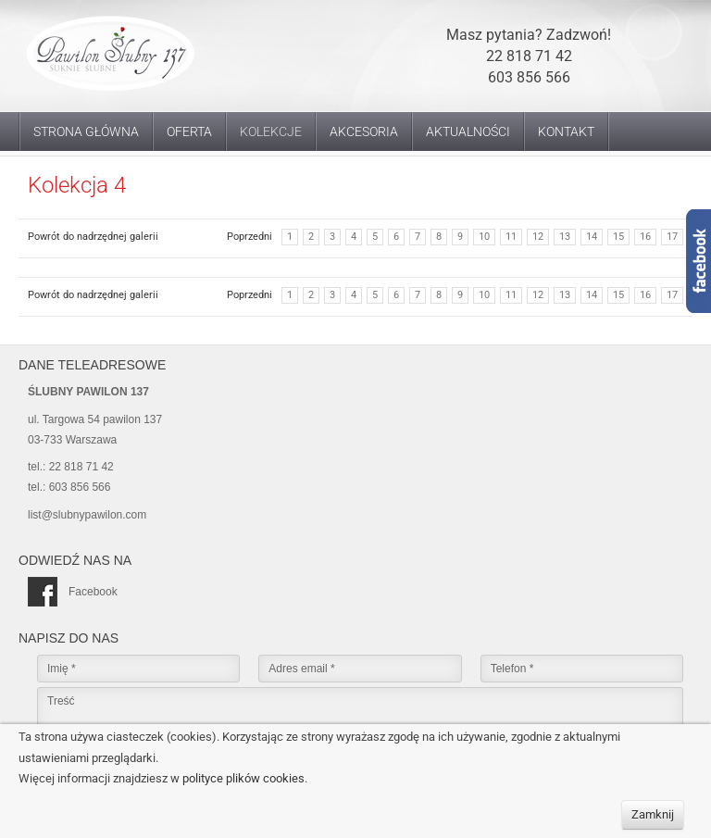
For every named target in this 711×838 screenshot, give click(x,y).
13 (564, 237)
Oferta (189, 131)
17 (672, 237)
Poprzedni (249, 237)
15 (618, 237)
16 (645, 237)
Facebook (73, 592)
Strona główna (86, 131)
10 (484, 237)
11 (511, 237)
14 (591, 237)
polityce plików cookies (243, 778)
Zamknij (652, 814)
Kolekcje (271, 131)
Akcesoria (364, 131)
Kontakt (566, 131)
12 (537, 237)
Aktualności (468, 131)
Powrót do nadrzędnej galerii (93, 237)
